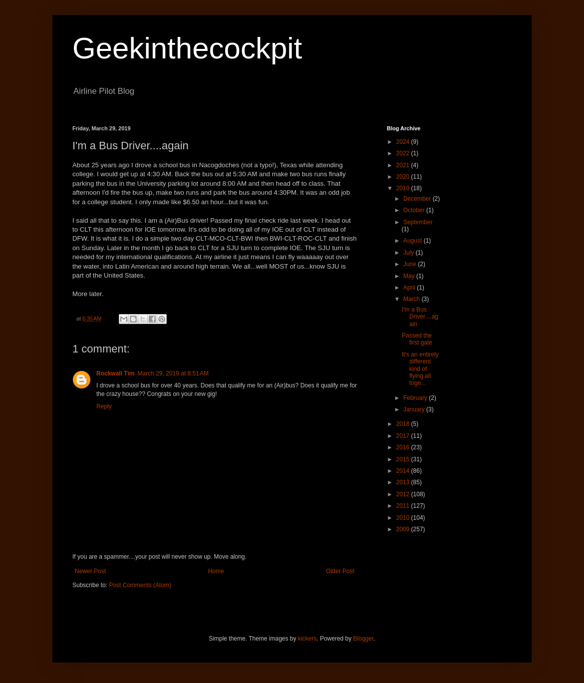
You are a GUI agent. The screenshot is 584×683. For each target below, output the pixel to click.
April (410, 287)
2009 (403, 529)
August (413, 240)
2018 (403, 423)
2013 (403, 482)
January (414, 409)
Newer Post (90, 571)
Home (216, 571)
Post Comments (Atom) (140, 585)
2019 (403, 188)
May (409, 276)
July (409, 252)
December (418, 198)
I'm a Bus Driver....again (420, 317)
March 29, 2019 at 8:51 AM (172, 373)
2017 (403, 435)
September (418, 222)
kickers (307, 638)
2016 (403, 447)
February (416, 397)
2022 (403, 153)
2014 (403, 470)
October (414, 210)
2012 (403, 494)
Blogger (363, 638)
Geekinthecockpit (187, 48)
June (410, 264)
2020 (403, 176)
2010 (403, 517)
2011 (403, 505)
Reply (104, 406)
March (412, 299)
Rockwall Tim (115, 373)
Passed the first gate (417, 339)
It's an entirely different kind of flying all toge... (420, 369)
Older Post (340, 571)
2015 (403, 459)
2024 (403, 141)
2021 (403, 165)
